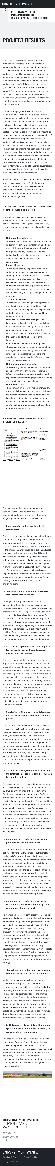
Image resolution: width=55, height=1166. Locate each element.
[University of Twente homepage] (17, 4)
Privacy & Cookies (30, 1157)
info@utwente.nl (10, 1136)
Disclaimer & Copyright (11, 1157)
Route (5, 1140)
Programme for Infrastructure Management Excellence (29, 15)
